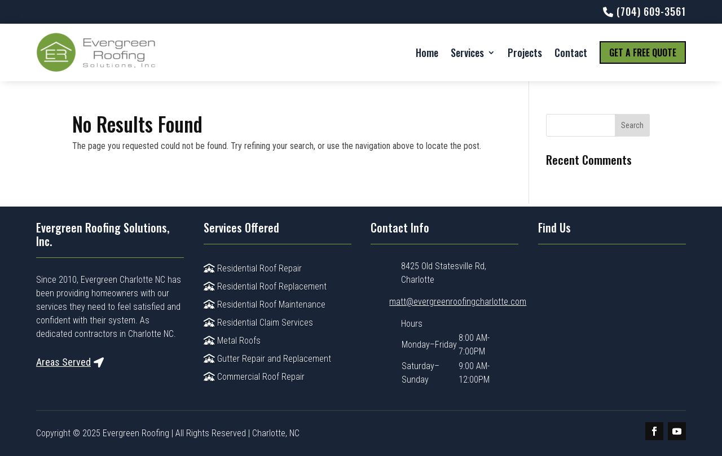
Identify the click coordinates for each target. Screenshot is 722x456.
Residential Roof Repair (253, 268)
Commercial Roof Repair (254, 376)
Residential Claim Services (258, 322)
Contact (570, 52)
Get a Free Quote (642, 52)
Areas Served (63, 362)
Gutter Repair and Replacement (267, 358)
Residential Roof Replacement (265, 286)
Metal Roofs (232, 340)
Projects (525, 52)
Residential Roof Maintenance (264, 304)
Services (467, 52)
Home (427, 52)
